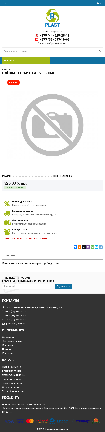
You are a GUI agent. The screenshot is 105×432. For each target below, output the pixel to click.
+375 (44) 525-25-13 (54, 35)
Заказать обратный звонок (52, 43)
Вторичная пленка (11, 371)
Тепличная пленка (11, 379)
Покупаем (7, 345)
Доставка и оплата (12, 341)
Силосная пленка (11, 387)
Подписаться (63, 286)
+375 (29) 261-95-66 (14, 319)
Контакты (7, 353)
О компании (8, 337)
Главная (6, 70)
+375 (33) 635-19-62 (54, 39)
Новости (6, 349)
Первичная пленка (11, 366)
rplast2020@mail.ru (13, 323)
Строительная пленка (13, 375)
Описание (10, 255)
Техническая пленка (12, 383)
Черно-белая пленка (13, 391)
